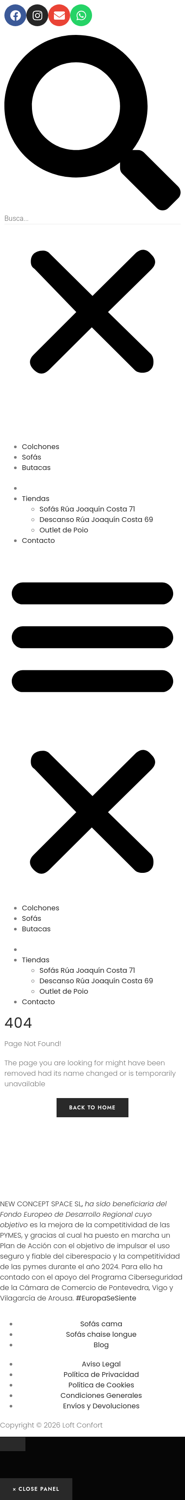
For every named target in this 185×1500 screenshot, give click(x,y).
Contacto (38, 540)
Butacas (36, 468)
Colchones (40, 447)
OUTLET (44, 482)
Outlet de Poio (63, 530)
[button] (92, 124)
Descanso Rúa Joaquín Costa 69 (96, 520)
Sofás (31, 457)
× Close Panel (36, 1489)
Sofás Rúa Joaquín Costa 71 (87, 509)
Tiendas (36, 499)
